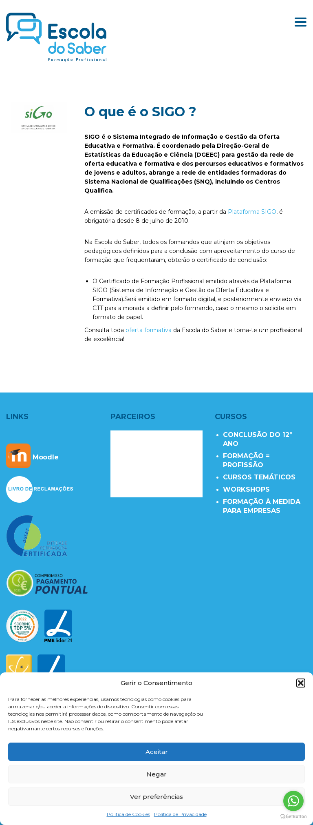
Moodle (32, 457)
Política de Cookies (128, 814)
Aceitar (156, 752)
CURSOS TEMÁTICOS (259, 477)
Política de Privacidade (180, 814)
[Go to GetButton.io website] (293, 816)
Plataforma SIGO (252, 211)
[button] (301, 683)
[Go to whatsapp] (293, 801)
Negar (156, 774)
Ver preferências (156, 797)
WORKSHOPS (246, 489)
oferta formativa (149, 330)
